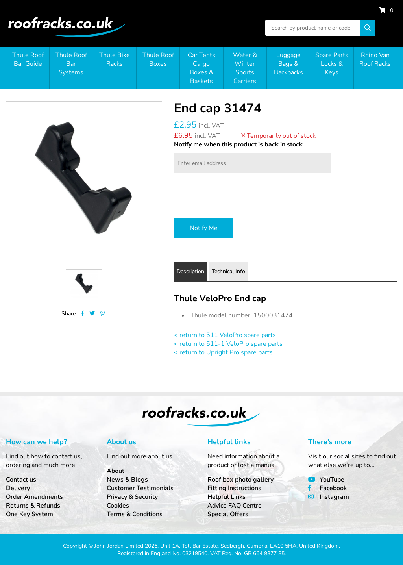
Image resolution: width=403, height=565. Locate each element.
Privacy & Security (132, 497)
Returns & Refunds (33, 505)
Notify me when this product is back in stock (238, 144)
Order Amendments (34, 497)
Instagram (334, 497)
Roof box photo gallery (240, 479)
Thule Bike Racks (114, 59)
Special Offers (227, 514)
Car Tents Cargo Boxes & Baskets (201, 68)
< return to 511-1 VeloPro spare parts (228, 343)
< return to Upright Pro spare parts (223, 352)
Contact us (21, 479)
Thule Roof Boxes (158, 59)
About (115, 471)
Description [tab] (190, 271)
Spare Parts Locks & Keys (331, 64)
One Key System (29, 514)
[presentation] (234, 196)
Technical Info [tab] (228, 271)
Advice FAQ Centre (234, 505)
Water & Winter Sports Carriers (245, 68)
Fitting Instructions (234, 488)
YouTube (332, 479)
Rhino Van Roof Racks (375, 59)
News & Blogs (127, 479)
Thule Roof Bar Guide (28, 59)
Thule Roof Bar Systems (71, 64)
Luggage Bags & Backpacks (288, 64)
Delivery (18, 488)
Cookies (118, 505)
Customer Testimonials (140, 488)
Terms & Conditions (135, 514)
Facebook (333, 488)
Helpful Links (226, 497)
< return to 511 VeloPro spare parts (225, 335)
